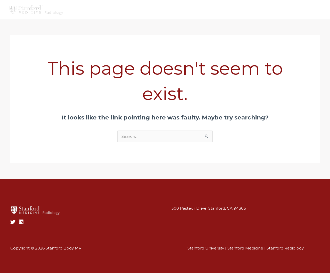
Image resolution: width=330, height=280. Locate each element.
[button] (165, 15)
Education (204, 6)
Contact (231, 6)
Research (176, 6)
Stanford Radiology (285, 248)
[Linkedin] (318, 10)
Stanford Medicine (245, 248)
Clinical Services (145, 6)
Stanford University (205, 248)
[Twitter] (311, 10)
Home (96, 6)
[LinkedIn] (21, 221)
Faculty (116, 6)
